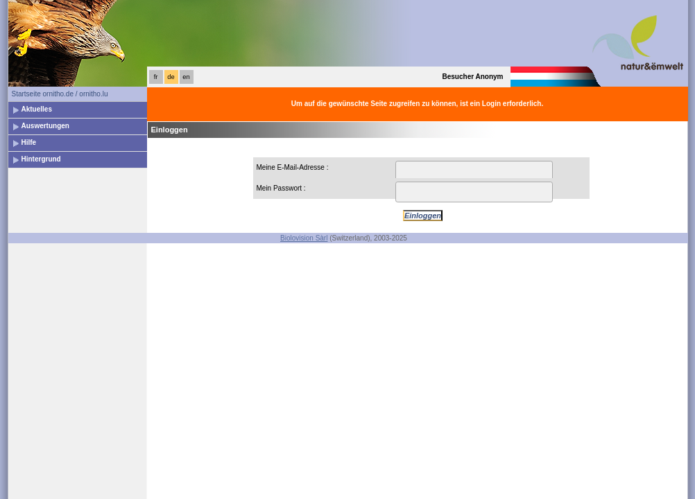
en (185, 76)
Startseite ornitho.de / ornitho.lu (60, 94)
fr (156, 76)
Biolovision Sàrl (303, 238)
